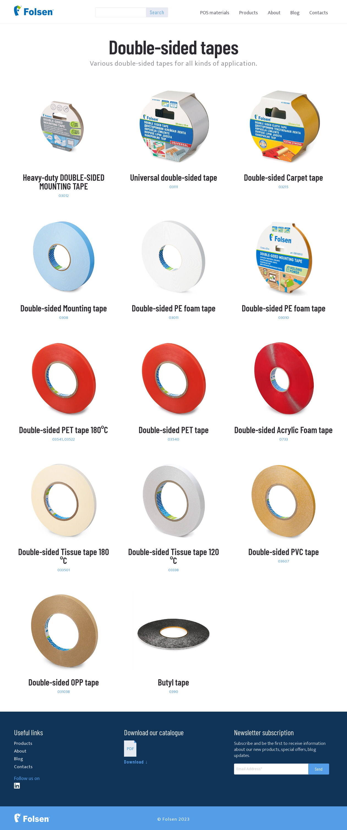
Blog (294, 13)
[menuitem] (214, 13)
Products (248, 13)
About (274, 13)
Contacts (318, 13)
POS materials (214, 13)
